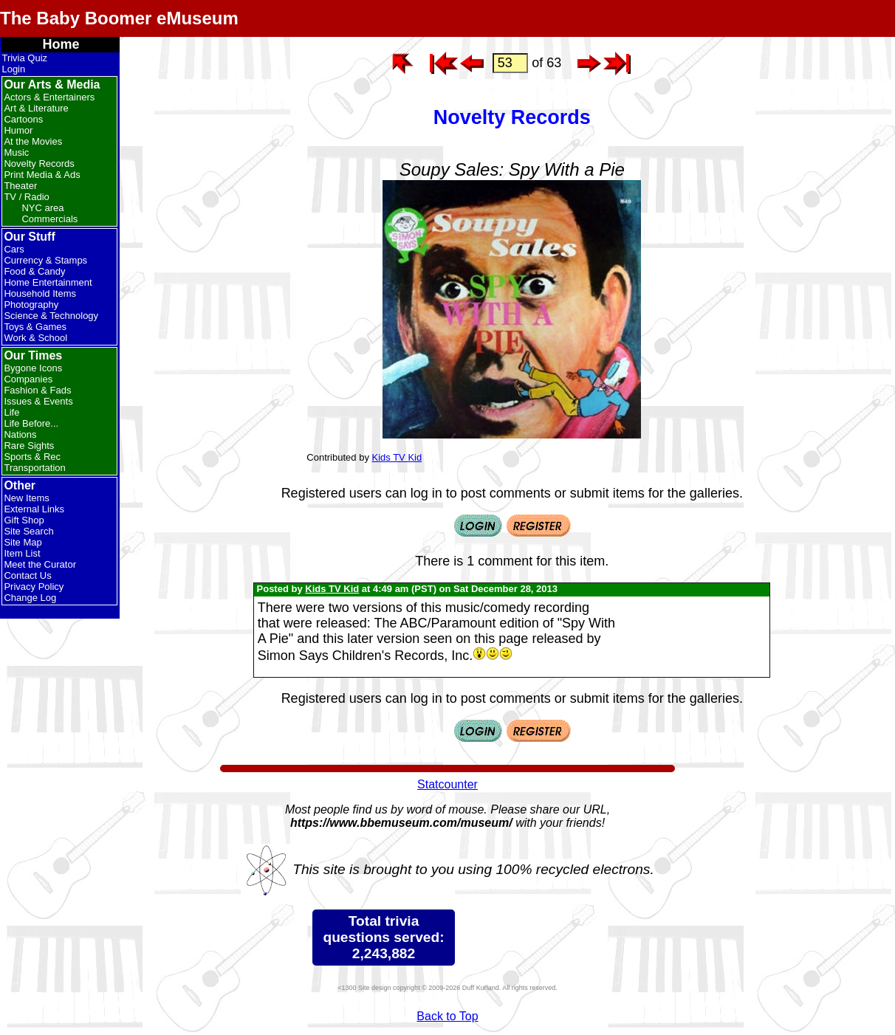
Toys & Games (35, 326)
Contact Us (27, 575)
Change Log (30, 597)
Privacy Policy (34, 586)
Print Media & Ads (42, 174)
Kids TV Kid (397, 457)
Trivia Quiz (24, 57)
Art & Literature (36, 108)
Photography (31, 304)
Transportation (34, 467)
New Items (26, 497)
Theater (20, 185)
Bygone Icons (33, 368)
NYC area (42, 207)
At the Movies (33, 141)
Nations (20, 434)
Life (11, 412)
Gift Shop (24, 520)
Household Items (40, 293)
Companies (28, 379)
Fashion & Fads (37, 390)
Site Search (28, 531)
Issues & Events (38, 401)
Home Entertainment (48, 282)
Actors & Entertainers (49, 97)
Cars (14, 249)
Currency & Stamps (45, 260)
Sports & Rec (32, 456)
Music (16, 152)
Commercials (49, 218)
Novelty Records (39, 163)
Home (60, 44)
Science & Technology (51, 315)
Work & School (35, 337)
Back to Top (447, 1016)
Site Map (22, 542)
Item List (22, 553)
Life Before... (31, 423)
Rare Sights (29, 445)
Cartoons (23, 119)
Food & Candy (34, 271)
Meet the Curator (40, 564)
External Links (34, 509)
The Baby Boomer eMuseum (119, 18)
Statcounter (447, 784)
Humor (18, 130)
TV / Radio (26, 196)
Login (13, 69)
